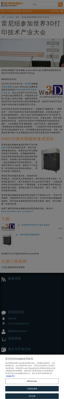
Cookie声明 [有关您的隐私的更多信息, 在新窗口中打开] (10, 380)
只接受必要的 (32, 393)
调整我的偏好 (32, 385)
